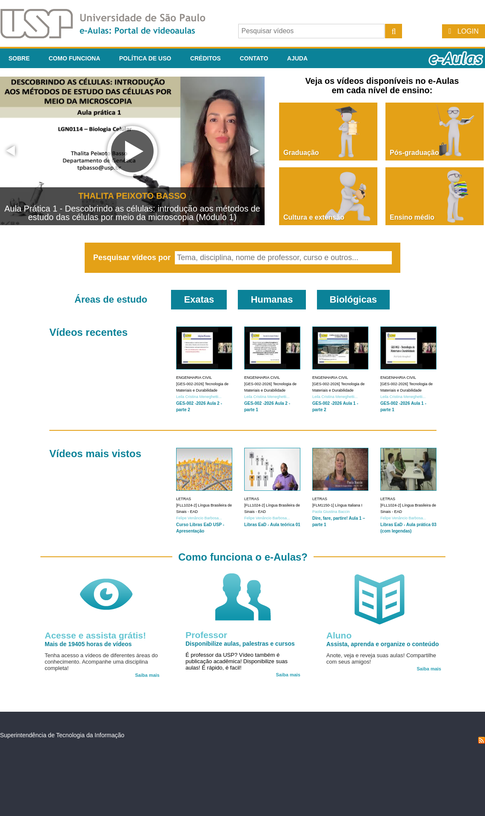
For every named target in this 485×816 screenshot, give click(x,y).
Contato (254, 58)
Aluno (338, 635)
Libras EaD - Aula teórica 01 (272, 524)
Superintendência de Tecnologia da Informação (62, 735)
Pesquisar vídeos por (133, 257)
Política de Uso (145, 58)
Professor (206, 635)
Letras (183, 499)
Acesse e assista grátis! (95, 635)
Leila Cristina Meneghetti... (199, 397)
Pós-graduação (414, 152)
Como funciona (74, 58)
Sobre (19, 58)
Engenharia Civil (194, 377)
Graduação (301, 152)
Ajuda (297, 58)
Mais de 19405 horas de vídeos (88, 644)
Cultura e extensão (313, 217)
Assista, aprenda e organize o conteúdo (382, 644)
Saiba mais (147, 675)
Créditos (205, 58)
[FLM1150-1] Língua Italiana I (337, 505)
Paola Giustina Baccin (331, 512)
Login (468, 31)
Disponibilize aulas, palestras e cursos (240, 643)
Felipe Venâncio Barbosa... (199, 518)
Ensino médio (412, 217)
